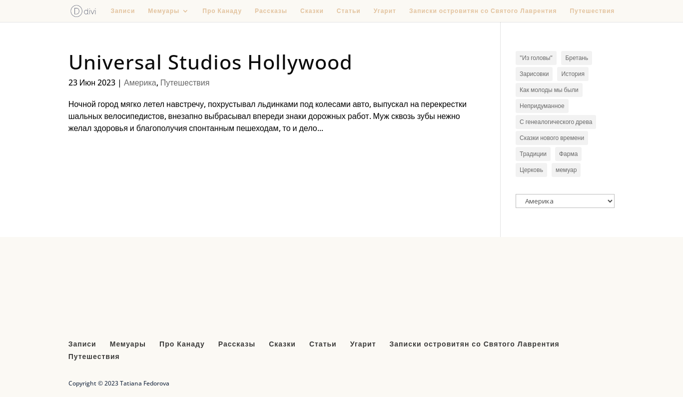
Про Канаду (222, 11)
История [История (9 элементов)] (573, 74)
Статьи (349, 11)
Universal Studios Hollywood (210, 62)
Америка (140, 82)
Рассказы (271, 11)
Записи (122, 11)
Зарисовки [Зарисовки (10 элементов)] (534, 74)
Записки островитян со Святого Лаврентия (483, 11)
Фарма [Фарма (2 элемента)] (568, 154)
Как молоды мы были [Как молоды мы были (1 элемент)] (549, 90)
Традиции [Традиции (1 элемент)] (533, 154)
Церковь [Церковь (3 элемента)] (531, 170)
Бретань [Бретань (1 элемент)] (576, 58)
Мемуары (163, 11)
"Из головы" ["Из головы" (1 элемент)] (536, 58)
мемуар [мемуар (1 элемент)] (566, 170)
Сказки (312, 11)
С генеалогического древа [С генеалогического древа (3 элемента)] (556, 122)
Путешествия (592, 11)
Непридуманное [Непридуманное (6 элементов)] (542, 106)
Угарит (385, 11)
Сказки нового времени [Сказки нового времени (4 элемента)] (552, 138)
